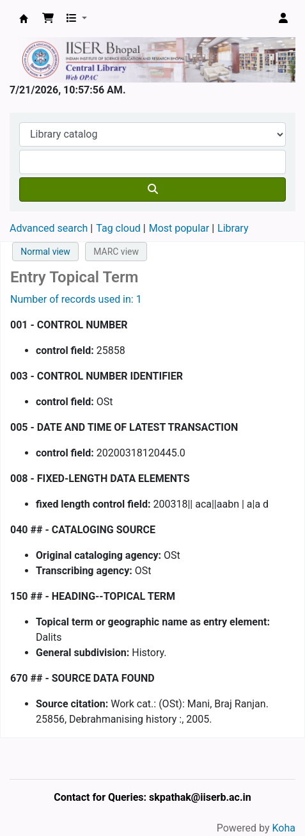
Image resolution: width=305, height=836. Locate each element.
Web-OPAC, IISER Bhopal (23, 18)
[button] (48, 18)
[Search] (152, 189)
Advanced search (49, 228)
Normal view (45, 251)
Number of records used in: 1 (76, 299)
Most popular (179, 228)
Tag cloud (118, 228)
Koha (283, 828)
